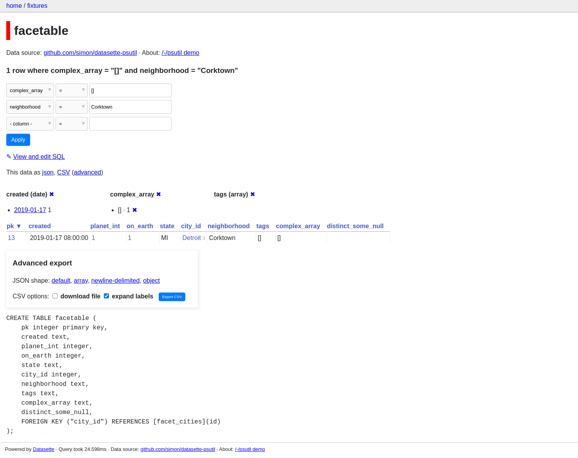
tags (262, 226)
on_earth (140, 226)
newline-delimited (115, 280)
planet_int (105, 226)
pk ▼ (14, 226)
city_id (191, 226)
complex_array (298, 226)
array (81, 280)
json (48, 172)
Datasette (43, 449)
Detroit (192, 237)
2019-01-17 (30, 210)
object (151, 280)
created (40, 226)
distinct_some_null (355, 226)
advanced (87, 172)
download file (77, 296)
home (14, 5)
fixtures (37, 5)
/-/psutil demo (180, 52)
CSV (63, 172)
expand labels (128, 296)
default (61, 280)
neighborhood (229, 226)
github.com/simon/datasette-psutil (90, 52)
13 (11, 237)
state (167, 226)
